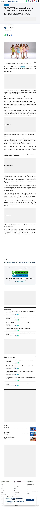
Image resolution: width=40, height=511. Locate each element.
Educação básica (16, 482)
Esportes (2, 496)
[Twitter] (30, 1)
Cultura (15, 494)
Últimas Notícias (16, 492)
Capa (1, 482)
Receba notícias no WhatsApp (21, 272)
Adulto (28, 493)
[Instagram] (32, 1)
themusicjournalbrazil (24, 262)
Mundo (2, 492)
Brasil (1, 488)
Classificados (30, 484)
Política (2, 486)
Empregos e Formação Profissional (32, 491)
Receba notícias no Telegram (22, 275)
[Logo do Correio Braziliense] (13, 1)
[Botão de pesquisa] (5, 1)
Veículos (28, 489)
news (14, 262)
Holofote (2, 503)
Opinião (2, 501)
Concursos (16, 505)
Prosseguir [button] (30, 499)
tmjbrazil (33, 262)
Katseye (9, 262)
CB (5, 262)
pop (17, 262)
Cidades (2, 484)
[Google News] (36, 1)
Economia (2, 490)
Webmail (28, 482)
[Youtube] (34, 1)
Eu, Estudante (17, 481)
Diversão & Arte (3, 494)
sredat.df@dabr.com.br (20, 281)
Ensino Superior (16, 484)
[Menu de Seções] (2, 1)
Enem (15, 490)
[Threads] (38, 1)
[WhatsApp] (26, 1)
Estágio (15, 488)
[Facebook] (28, 1)
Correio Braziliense (5, 481)
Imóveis (28, 487)
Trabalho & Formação (17, 486)
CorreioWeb (30, 481)
